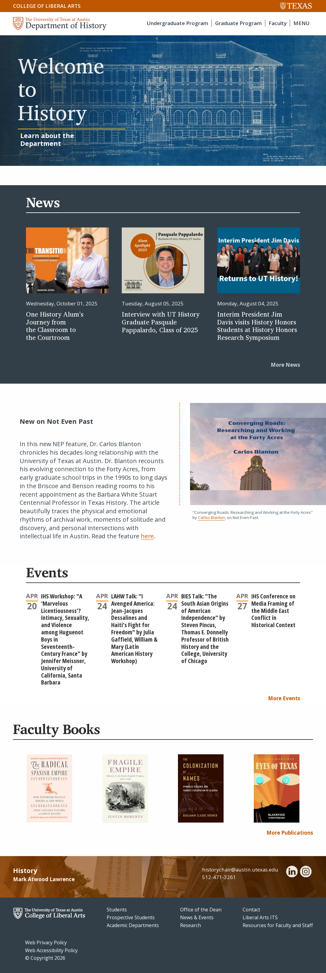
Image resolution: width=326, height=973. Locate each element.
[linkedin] (292, 872)
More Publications (289, 832)
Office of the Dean (200, 909)
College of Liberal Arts (47, 5)
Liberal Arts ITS (260, 917)
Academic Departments (133, 925)
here (147, 536)
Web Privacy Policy (46, 942)
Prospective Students (131, 917)
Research (190, 925)
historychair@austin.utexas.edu (240, 869)
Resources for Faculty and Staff (278, 925)
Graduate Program (238, 23)
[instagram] (306, 872)
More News (285, 364)
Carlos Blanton (211, 517)
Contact (251, 909)
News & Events (197, 917)
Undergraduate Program (177, 23)
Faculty (278, 23)
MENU (301, 23)
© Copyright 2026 (45, 958)
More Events (284, 698)
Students (117, 909)
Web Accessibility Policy (51, 950)
